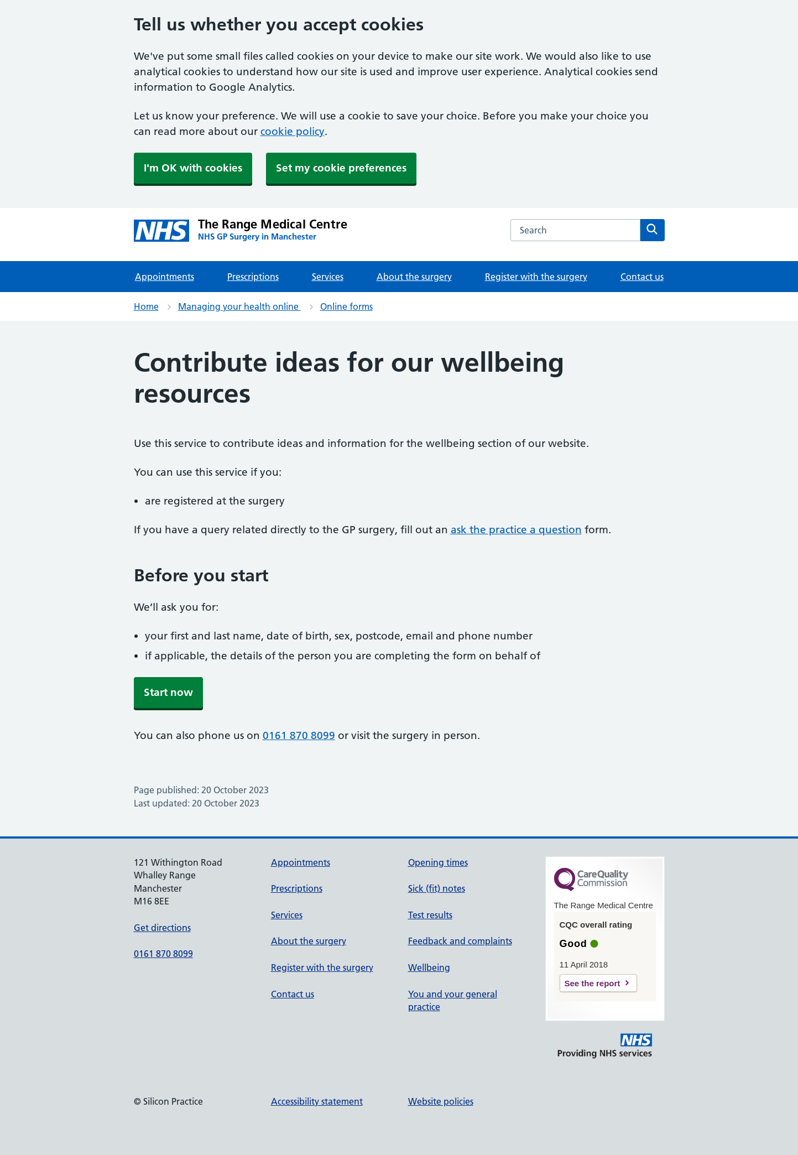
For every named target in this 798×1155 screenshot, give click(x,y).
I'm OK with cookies (193, 168)
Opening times (438, 862)
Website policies (440, 1101)
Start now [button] (168, 692)
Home (146, 306)
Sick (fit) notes (436, 888)
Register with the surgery (536, 276)
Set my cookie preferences (341, 168)
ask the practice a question (516, 529)
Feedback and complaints (460, 940)
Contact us (642, 276)
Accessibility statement (317, 1101)
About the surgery (414, 276)
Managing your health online (239, 306)
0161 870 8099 (299, 735)
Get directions (162, 927)
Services (327, 276)
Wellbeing (429, 967)
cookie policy (292, 131)
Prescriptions (253, 276)
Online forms (346, 306)
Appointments (164, 276)
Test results (430, 914)
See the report (592, 983)
